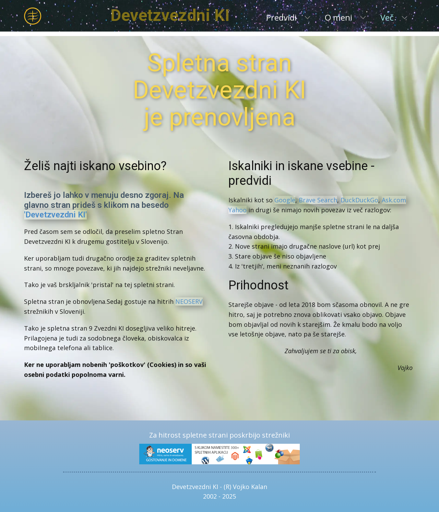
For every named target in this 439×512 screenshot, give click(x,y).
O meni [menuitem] (338, 17)
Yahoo (237, 210)
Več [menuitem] (387, 17)
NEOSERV (189, 301)
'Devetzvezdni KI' (55, 214)
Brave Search (318, 200)
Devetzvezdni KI (195, 15)
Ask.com (394, 200)
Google (284, 200)
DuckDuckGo (359, 200)
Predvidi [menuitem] (281, 17)
